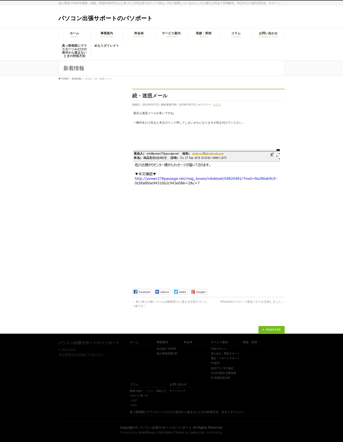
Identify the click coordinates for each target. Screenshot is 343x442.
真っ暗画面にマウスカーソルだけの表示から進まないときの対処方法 (174, 412)
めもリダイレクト (233, 412)
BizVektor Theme (171, 432)
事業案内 (162, 342)
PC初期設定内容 (220, 377)
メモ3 (133, 405)
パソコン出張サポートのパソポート (105, 18)
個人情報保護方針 (167, 353)
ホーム (134, 342)
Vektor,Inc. (198, 432)
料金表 (188, 342)
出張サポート (219, 348)
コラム (217, 104)
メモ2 (133, 400)
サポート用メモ (139, 395)
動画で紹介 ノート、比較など (148, 390)
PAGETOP (273, 329)
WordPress (146, 432)
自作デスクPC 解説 (222, 368)
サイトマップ (177, 390)
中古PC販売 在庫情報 (223, 373)
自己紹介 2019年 (167, 348)
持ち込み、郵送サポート (225, 353)
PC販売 (215, 363)
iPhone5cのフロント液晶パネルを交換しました (253, 301)
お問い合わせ (178, 384)
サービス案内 (219, 342)
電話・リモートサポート (225, 358)
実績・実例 (250, 342)
